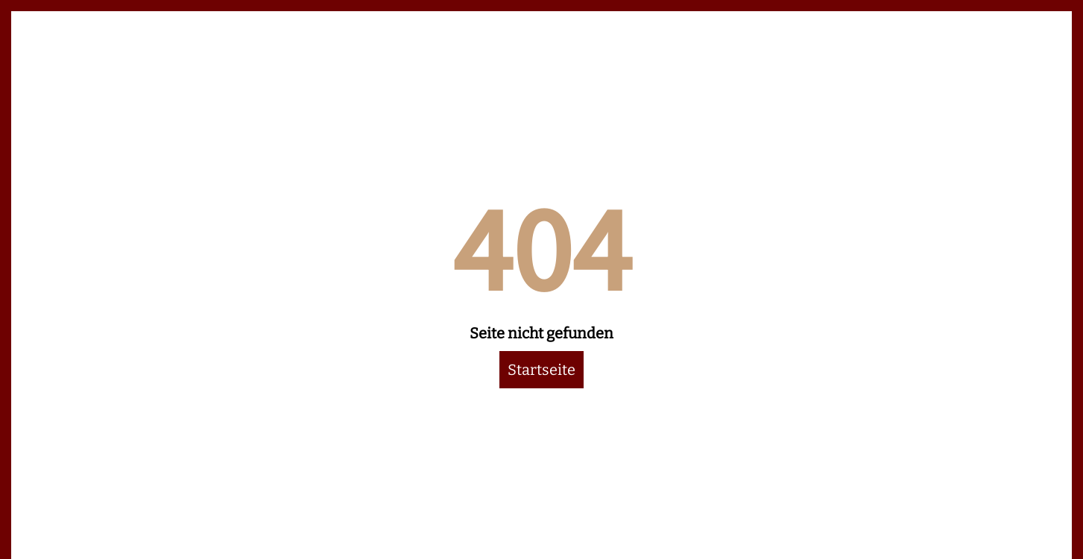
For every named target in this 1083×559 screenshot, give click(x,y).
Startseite (541, 370)
